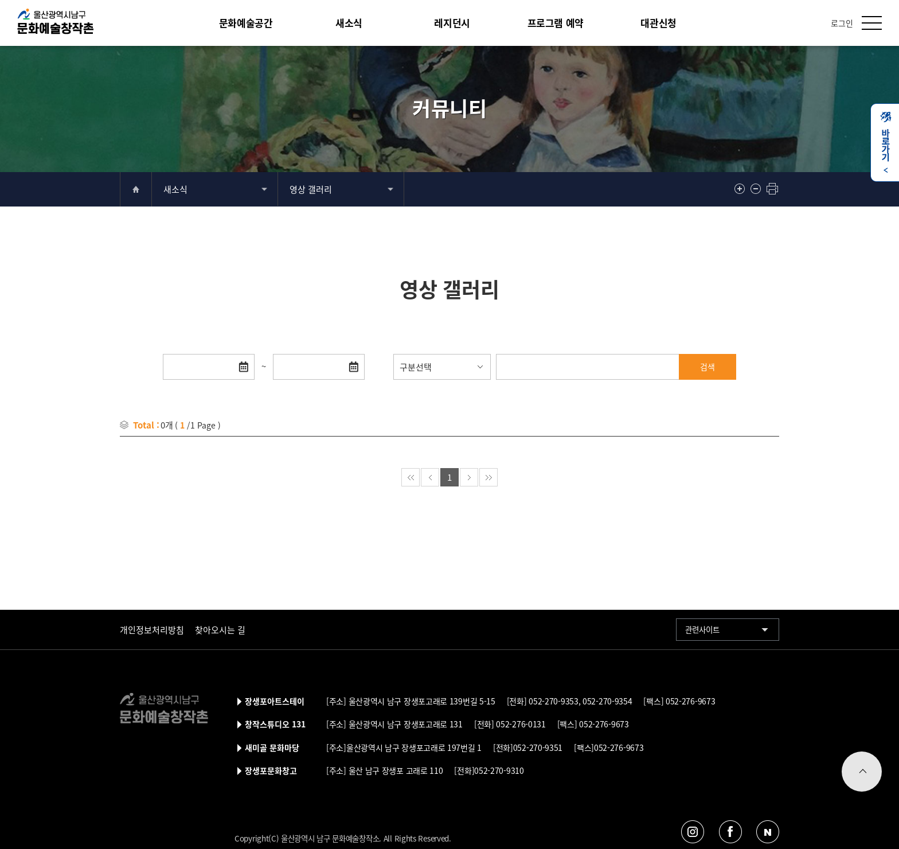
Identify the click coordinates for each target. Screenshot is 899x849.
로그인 (842, 23)
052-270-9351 (537, 747)
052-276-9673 (689, 701)
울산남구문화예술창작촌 (55, 21)
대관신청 (658, 22)
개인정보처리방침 (152, 630)
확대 (740, 188)
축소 (757, 188)
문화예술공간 (246, 22)
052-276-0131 (520, 724)
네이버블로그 (767, 831)
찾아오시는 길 (220, 630)
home (135, 189)
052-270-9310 (498, 770)
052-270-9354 (606, 701)
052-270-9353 (553, 701)
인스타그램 (693, 831)
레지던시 (452, 22)
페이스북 (730, 831)
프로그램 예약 (555, 22)
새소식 (348, 22)
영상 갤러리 (311, 189)
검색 (707, 366)
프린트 (773, 188)
